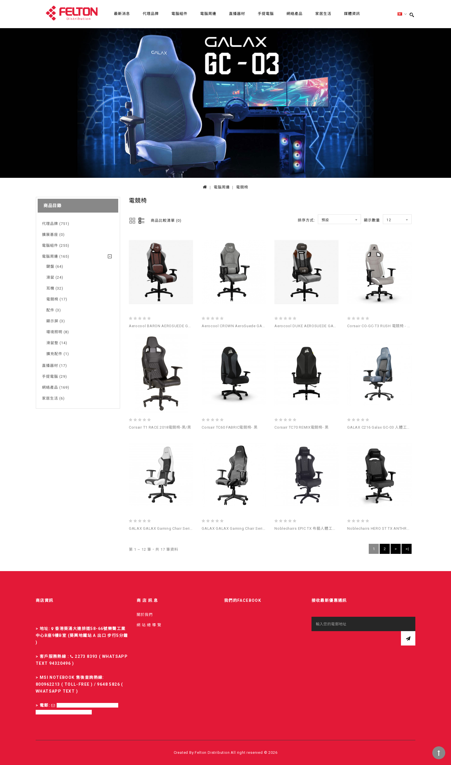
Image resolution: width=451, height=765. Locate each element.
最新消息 (122, 13)
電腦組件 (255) (55, 245)
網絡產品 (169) (55, 387)
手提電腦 (266, 13)
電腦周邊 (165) (55, 256)
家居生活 (323, 13)
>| (407, 549)
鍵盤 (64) (54, 266)
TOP (438, 752)
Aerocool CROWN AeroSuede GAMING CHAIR (243, 326)
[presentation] (355, 642)
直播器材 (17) (54, 365)
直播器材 (237, 13)
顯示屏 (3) (55, 321)
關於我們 (145, 614)
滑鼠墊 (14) (56, 343)
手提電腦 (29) (54, 376)
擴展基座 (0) (53, 234)
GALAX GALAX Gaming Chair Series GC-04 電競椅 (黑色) (253, 528)
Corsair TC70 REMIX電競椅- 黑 (301, 427)
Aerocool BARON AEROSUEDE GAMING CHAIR (171, 326)
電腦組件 (179, 13)
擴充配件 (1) (57, 354)
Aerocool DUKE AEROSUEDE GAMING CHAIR (315, 326)
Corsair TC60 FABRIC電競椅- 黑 (229, 427)
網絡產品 (294, 13)
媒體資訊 (352, 13)
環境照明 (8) (57, 332)
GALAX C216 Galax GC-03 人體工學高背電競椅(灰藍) (394, 427)
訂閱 (408, 638)
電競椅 (242, 187)
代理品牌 (151, 13)
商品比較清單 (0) (166, 220)
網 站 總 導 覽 (149, 625)
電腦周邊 (208, 13)
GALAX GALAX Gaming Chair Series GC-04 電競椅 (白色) (180, 528)
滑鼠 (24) (54, 277)
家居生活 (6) (53, 398)
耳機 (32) (54, 288)
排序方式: (306, 220)
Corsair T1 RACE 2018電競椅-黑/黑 (160, 427)
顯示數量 (372, 220)
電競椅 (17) (56, 299)
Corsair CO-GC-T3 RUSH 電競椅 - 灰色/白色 (386, 326)
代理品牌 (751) (55, 223)
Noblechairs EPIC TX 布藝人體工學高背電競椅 (315, 528)
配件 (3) (53, 310)
